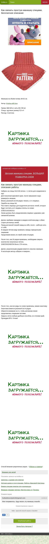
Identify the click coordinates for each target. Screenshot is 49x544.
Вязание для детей (9, 472)
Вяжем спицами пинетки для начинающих (16, 486)
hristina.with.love (12, 103)
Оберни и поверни (35, 467)
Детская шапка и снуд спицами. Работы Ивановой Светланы (22, 483)
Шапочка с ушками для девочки (12, 480)
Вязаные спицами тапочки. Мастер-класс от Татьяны (20, 490)
